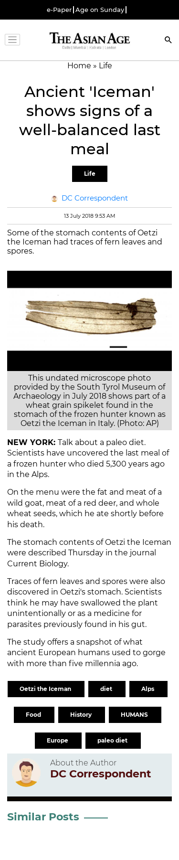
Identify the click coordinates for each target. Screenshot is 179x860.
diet (107, 688)
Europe (58, 740)
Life (89, 173)
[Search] (168, 40)
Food (34, 714)
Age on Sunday (99, 9)
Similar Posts (43, 816)
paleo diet (113, 740)
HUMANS (135, 714)
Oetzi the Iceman (46, 688)
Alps (148, 688)
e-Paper (59, 9)
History (81, 714)
